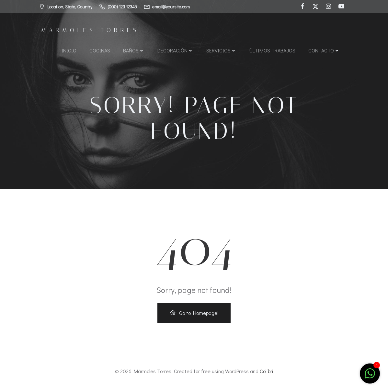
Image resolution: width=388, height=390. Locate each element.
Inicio (69, 50)
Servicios (221, 50)
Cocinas (99, 50)
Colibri (266, 371)
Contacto (324, 50)
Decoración (175, 50)
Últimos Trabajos (272, 50)
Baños (133, 50)
